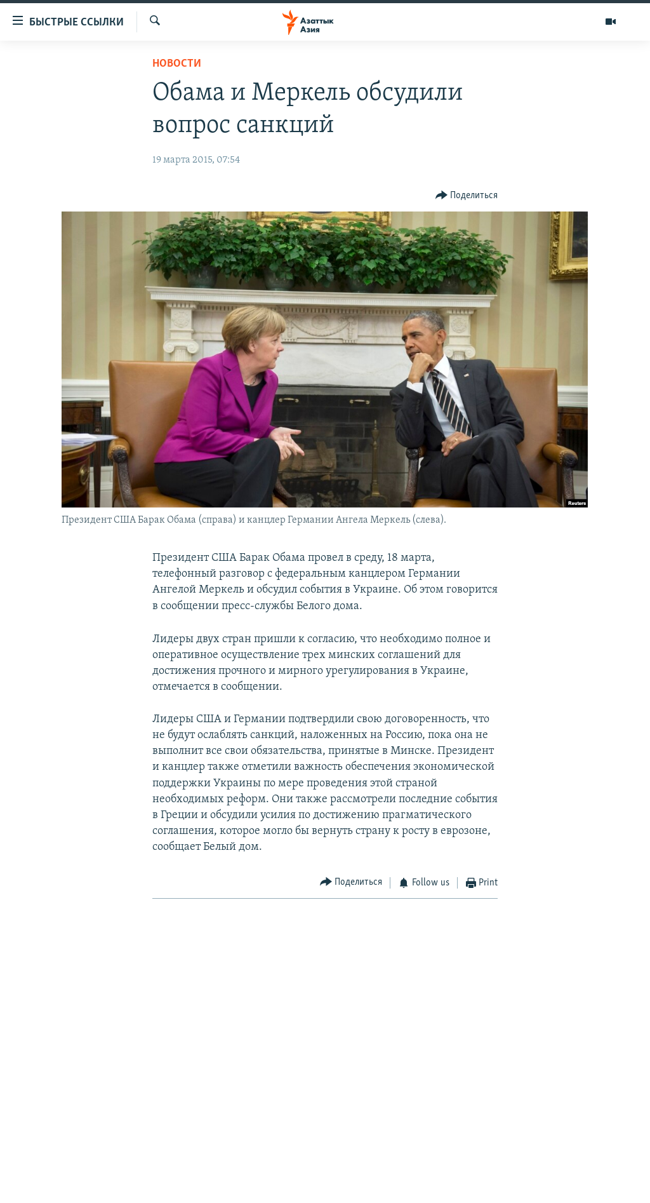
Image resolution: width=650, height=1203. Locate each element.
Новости (176, 64)
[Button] (466, 195)
